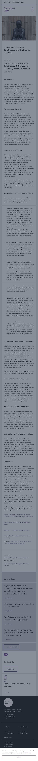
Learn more (27, 752)
